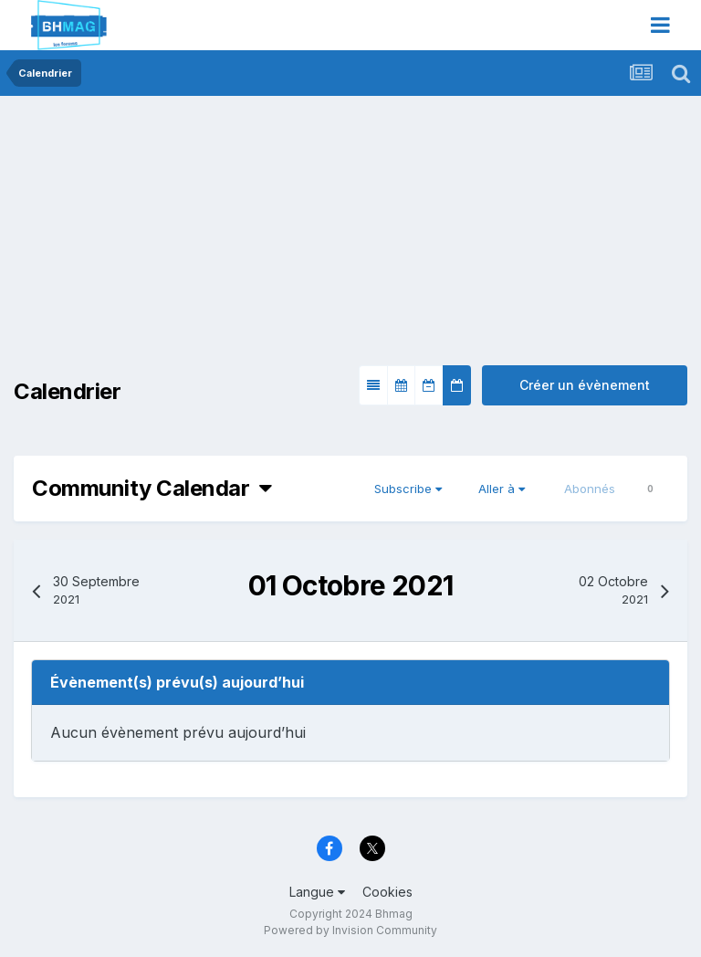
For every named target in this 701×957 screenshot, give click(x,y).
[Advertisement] (227, 237)
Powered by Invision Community (350, 930)
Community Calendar (152, 488)
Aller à (501, 488)
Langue (317, 891)
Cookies (387, 891)
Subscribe (408, 488)
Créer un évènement (584, 385)
